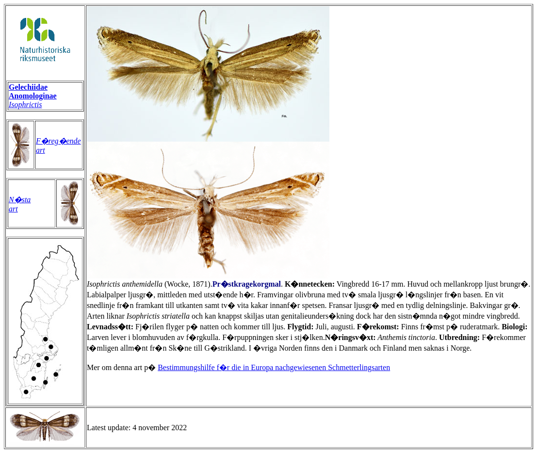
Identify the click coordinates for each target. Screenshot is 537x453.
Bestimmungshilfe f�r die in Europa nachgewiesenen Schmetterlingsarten (274, 367)
